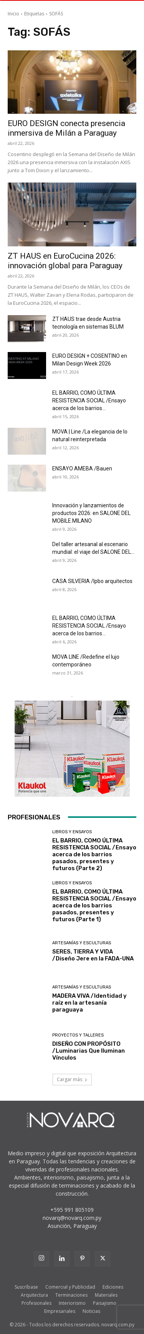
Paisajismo (104, 1303)
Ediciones (113, 1287)
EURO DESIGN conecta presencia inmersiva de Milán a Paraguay (66, 128)
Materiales (106, 1295)
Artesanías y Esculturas (81, 943)
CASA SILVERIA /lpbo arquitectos (92, 581)
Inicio (13, 13)
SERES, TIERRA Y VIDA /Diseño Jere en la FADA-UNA (93, 955)
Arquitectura (34, 1295)
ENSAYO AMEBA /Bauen (82, 468)
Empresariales (59, 1311)
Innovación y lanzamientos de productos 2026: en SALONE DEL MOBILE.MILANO (91, 513)
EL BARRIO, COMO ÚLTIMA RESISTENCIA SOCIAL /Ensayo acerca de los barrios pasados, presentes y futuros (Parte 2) (94, 854)
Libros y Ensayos (72, 832)
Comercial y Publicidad (70, 1287)
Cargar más (72, 1079)
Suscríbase (26, 1287)
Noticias (91, 1311)
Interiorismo (72, 1303)
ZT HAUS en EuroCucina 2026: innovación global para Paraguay (65, 260)
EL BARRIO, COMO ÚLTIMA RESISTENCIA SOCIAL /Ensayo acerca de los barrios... (89, 400)
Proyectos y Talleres (78, 1035)
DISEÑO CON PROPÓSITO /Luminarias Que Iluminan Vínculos (88, 1050)
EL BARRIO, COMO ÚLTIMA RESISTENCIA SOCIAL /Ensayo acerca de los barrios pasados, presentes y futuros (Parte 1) (94, 905)
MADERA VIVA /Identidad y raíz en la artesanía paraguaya (89, 1002)
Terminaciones (71, 1295)
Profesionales (36, 1303)
